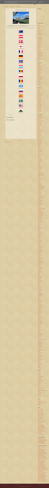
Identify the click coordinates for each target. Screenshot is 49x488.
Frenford (39, 199)
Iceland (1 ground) (20, 63)
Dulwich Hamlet (39, 185)
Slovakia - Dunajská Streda (41, 427)
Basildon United (40, 130)
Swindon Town (39, 110)
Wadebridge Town (40, 342)
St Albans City (39, 308)
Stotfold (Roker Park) (40, 471)
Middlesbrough (39, 47)
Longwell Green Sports (40, 246)
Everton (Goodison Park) (41, 462)
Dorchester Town (40, 183)
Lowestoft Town (39, 249)
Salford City (39, 108)
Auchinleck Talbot (40, 374)
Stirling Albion (39, 396)
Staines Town (39, 314)
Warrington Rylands (40, 347)
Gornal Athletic (39, 201)
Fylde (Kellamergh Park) (40, 463)
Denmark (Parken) (40, 438)
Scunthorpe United (40, 295)
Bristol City (39, 41)
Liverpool (39, 32)
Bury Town (39, 153)
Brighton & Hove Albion (40, 26)
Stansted (39, 315)
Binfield (39, 136)
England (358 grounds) (21, 48)
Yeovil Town (39, 367)
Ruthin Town (39, 404)
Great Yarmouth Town (40, 204)
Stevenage (39, 81)
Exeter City (39, 71)
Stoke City (39, 57)
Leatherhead (39, 237)
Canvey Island (39, 156)
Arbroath (39, 373)
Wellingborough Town (40, 350)
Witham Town (39, 360)
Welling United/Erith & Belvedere (41, 349)
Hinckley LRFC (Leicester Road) (41, 465)
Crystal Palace (39, 29)
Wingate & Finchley (40, 358)
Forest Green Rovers (40, 197)
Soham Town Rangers (40, 301)
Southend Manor (40, 304)
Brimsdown (39, 146)
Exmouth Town (39, 191)
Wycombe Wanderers (40, 85)
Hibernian (39, 386)
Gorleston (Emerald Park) (41, 464)
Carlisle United (39, 158)
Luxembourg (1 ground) (21, 68)
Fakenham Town (40, 192)
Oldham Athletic (40, 107)
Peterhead (39, 391)
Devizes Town (39, 181)
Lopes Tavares (39, 247)
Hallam (38, 206)
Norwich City (39, 49)
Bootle (38, 138)
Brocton (39, 148)
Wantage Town (39, 345)
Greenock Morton (40, 385)
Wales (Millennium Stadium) (41, 443)
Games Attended (12, 6)
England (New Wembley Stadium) (42, 439)
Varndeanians (39, 341)
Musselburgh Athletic (40, 389)
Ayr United (39, 375)
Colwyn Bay (39, 401)
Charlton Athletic (40, 42)
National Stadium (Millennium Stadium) (42, 402)
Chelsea (39, 28)
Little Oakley (39, 243)
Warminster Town (40, 346)
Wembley (39, 351)
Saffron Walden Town (40, 290)
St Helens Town (39, 310)
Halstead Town (39, 207)
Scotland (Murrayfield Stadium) (41, 442)
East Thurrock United (40, 188)
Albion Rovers (39, 372)
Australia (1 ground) (20, 33)
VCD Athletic (39, 340)
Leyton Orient (39, 73)
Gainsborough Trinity (40, 200)
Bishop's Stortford (40, 137)
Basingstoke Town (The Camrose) (42, 451)
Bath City (39, 132)
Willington (39, 357)
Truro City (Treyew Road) (41, 473)
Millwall (39, 48)
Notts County (39, 106)
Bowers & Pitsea (40, 139)
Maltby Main (39, 253)
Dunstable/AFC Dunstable (41, 186)
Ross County (39, 395)
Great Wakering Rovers (40, 203)
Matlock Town (39, 255)
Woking (39, 362)
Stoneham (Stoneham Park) (41, 470)
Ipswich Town (39, 46)
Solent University (40, 302)
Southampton (39, 56)
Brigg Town (39, 144)
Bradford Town (39, 140)
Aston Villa (39, 25)
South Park (39, 303)
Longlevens (39, 245)
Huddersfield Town (40, 72)
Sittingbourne (39, 299)
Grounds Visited (5, 6)
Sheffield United (40, 54)
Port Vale (39, 80)
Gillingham (39, 101)
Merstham (39, 256)
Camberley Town (40, 154)
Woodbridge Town (40, 363)
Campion (39, 155)
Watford (39, 58)
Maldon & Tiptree (40, 252)
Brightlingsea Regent (40, 145)
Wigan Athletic (39, 83)
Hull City (39, 45)
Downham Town (40, 184)
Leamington (39, 236)
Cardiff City (39, 400)
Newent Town (39, 263)
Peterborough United (40, 78)
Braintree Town (39, 141)
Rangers (39, 394)
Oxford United (39, 50)
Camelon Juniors (40, 377)
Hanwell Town (39, 209)
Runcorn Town (39, 288)
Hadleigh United (40, 205)
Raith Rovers (39, 393)
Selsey (38, 296)
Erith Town (39, 190)
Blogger (28, 486)
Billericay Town (39, 135)
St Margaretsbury (40, 311)
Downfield (39, 381)
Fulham (39, 30)
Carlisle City (39, 157)
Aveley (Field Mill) (40, 448)
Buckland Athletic (40, 150)
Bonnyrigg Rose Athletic (40, 376)
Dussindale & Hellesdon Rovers (41, 187)
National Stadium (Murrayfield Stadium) (42, 390)
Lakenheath (39, 235)
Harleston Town (39, 211)
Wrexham (39, 60)
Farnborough (39, 195)
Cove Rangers (39, 378)
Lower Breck (39, 248)
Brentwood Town (40, 143)
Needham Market (40, 261)
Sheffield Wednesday (40, 55)
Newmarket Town (40, 264)
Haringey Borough (40, 210)
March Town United (40, 254)
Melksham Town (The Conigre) (41, 466)
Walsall (39, 112)
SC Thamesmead (40, 289)
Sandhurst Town (40, 293)
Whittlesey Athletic (40, 355)
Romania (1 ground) (20, 83)
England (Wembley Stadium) (41, 460)
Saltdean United (40, 292)
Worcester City (39, 364)
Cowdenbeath (39, 379)
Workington (39, 365)
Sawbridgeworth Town (40, 294)
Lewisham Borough (40, 240)
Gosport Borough (40, 202)
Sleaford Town (39, 300)
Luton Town (39, 75)
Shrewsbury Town (40, 109)
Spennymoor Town (40, 307)
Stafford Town (39, 313)
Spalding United (40, 306)
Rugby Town (39, 287)
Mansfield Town (39, 76)
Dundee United (39, 382)
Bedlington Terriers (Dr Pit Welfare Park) (42, 452)
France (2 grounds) (20, 53)
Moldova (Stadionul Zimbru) (41, 441)
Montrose (39, 388)
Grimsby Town (39, 102)
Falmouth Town (39, 193)
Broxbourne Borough (40, 149)
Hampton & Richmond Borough (41, 208)
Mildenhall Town (40, 258)
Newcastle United (40, 34)
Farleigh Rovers (40, 194)
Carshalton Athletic (40, 159)
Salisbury (39, 291)
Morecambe (39, 259)
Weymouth (39, 353)
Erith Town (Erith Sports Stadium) (42, 461)
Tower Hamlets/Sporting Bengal (41, 339)
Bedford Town (39, 134)
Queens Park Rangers (40, 53)
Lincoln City (39, 74)
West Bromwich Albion (40, 59)
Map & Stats (18, 6)
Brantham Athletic (40, 142)
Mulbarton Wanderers (40, 260)
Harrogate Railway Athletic (41, 212)
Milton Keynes (39, 104)
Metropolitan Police (40, 257)
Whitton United (39, 356)
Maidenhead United (40, 251)
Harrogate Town (40, 103)
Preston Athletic (39, 392)
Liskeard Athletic (40, 241)
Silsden (39, 298)
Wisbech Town (39, 359)
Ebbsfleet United (40, 189)
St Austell (39, 309)
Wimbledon (39, 84)
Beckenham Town (40, 133)
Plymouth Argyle (40, 79)
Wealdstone (39, 348)
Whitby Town (39, 354)
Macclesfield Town (40, 250)
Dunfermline (39, 383)
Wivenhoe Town (40, 361)
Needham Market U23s (40, 262)
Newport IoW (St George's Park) (41, 467)
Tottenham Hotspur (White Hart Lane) (42, 472)
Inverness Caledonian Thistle (41, 387)
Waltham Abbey (40, 344)
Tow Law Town (39, 338)
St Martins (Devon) (40, 312)
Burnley (39, 27)
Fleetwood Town (40, 100)
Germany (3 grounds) (21, 58)
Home (21, 140)
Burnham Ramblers (40, 151)
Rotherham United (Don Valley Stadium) (42, 468)
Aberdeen (39, 371)
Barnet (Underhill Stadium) (41, 450)
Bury (38, 152)
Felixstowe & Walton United (41, 196)
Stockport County (40, 82)
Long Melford (39, 244)
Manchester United (40, 33)
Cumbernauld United (40, 380)
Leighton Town (39, 238)
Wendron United (40, 352)
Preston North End (40, 52)
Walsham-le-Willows (40, 343)
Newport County (40, 105)
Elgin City (39, 384)
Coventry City (39, 43)
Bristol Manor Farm (40, 147)
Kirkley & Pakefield (40, 234)
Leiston (39, 239)
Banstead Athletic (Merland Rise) (41, 449)
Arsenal (39, 24)
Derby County (39, 44)
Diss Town (39, 182)
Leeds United (39, 31)
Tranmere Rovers (40, 111)
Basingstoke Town (40, 131)
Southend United (40, 305)
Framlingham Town (40, 198)
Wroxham (39, 366)
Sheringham (39, 297)
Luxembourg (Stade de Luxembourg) (42, 440)
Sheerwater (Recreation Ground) (41, 469)
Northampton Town (40, 77)
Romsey (39, 286)
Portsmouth (39, 51)
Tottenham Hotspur (40, 35)
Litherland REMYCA (40, 242)
